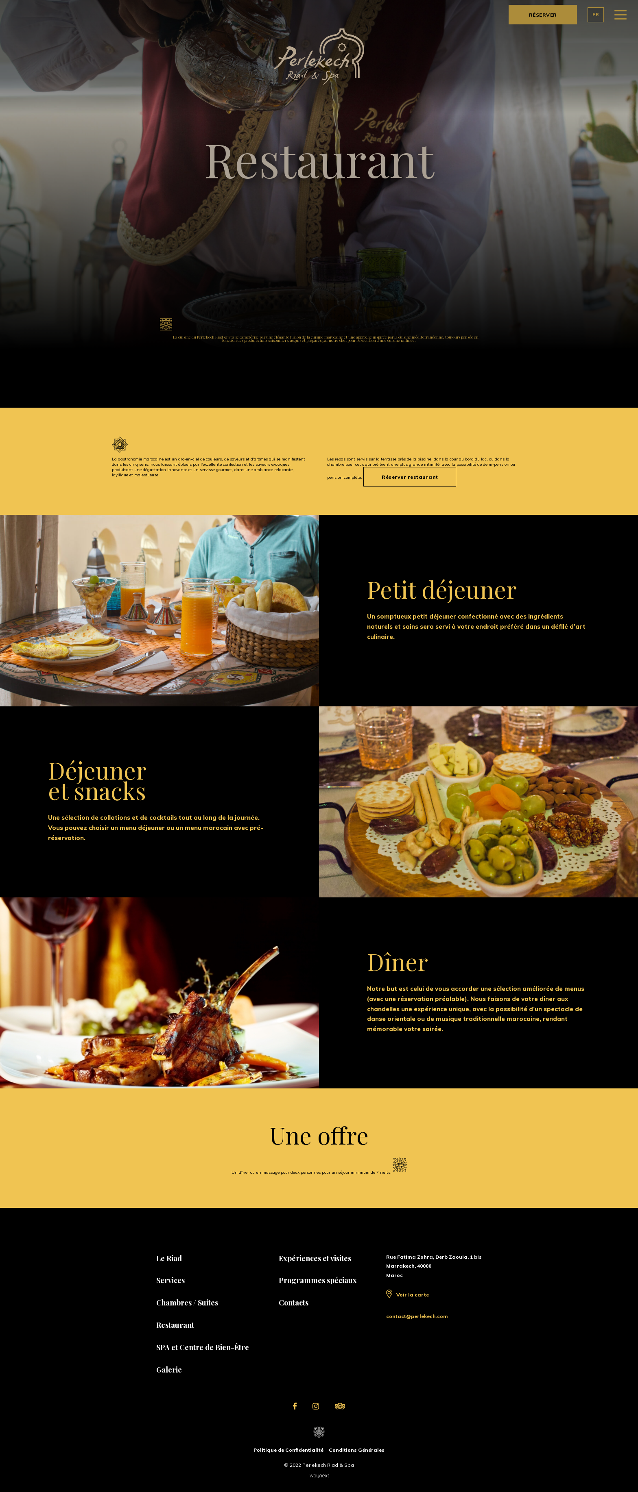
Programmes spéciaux (318, 1280)
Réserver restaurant (410, 477)
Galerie (169, 1370)
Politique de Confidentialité (288, 1450)
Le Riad (169, 1258)
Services (170, 1280)
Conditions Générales (357, 1450)
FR (595, 14)
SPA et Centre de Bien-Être (202, 1347)
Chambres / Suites (187, 1302)
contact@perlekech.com (417, 1316)
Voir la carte (412, 1295)
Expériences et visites (315, 1258)
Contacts (293, 1302)
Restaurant (175, 1325)
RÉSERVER (543, 15)
